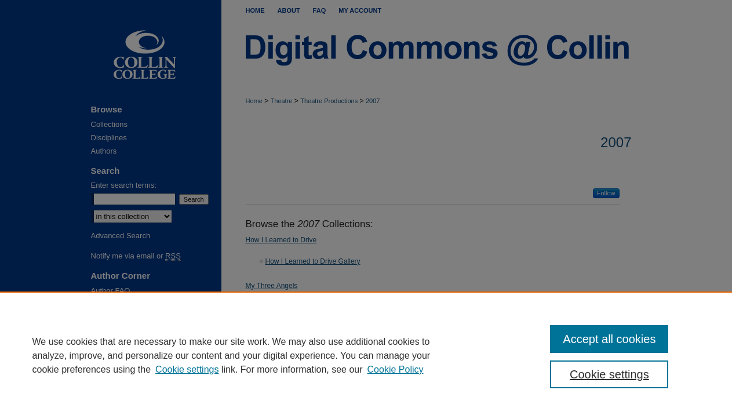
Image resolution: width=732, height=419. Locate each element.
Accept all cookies (609, 339)
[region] (366, 355)
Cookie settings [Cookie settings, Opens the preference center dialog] (609, 374)
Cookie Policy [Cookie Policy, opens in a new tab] (395, 369)
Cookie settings (186, 369)
